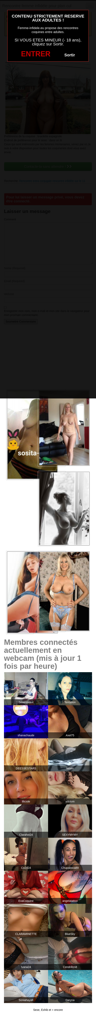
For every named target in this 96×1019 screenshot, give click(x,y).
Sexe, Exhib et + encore (48, 1009)
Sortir (69, 55)
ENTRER (35, 54)
